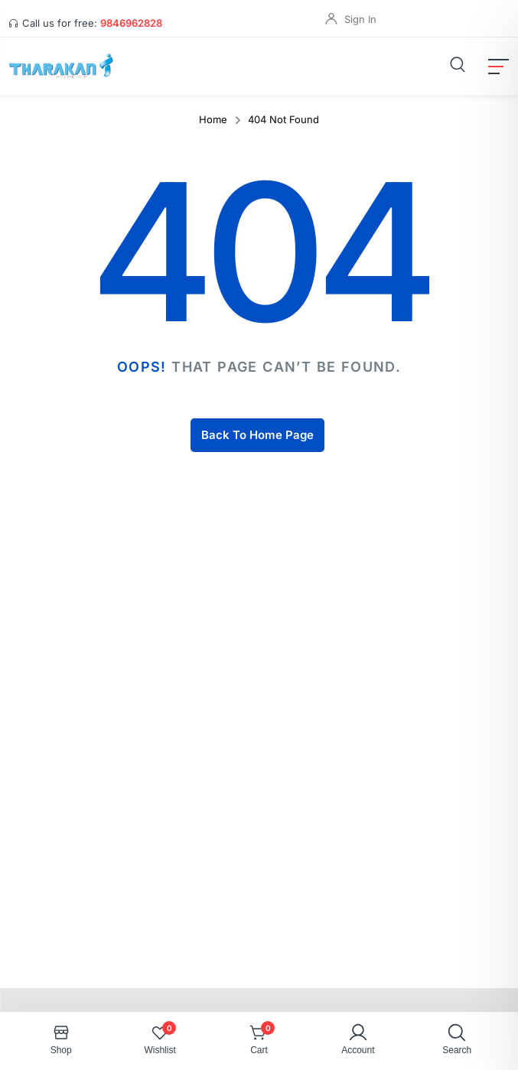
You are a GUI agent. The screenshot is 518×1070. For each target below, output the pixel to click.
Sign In (360, 19)
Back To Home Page (257, 435)
